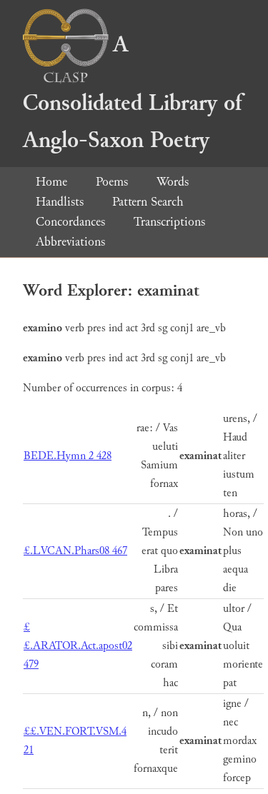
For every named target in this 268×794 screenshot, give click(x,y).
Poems (112, 182)
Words (173, 182)
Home (51, 182)
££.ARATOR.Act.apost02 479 (78, 646)
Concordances (70, 222)
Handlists (60, 202)
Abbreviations (70, 242)
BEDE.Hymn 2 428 (67, 456)
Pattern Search (148, 202)
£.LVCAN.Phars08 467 (75, 551)
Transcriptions (169, 222)
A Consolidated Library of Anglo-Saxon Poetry (132, 92)
